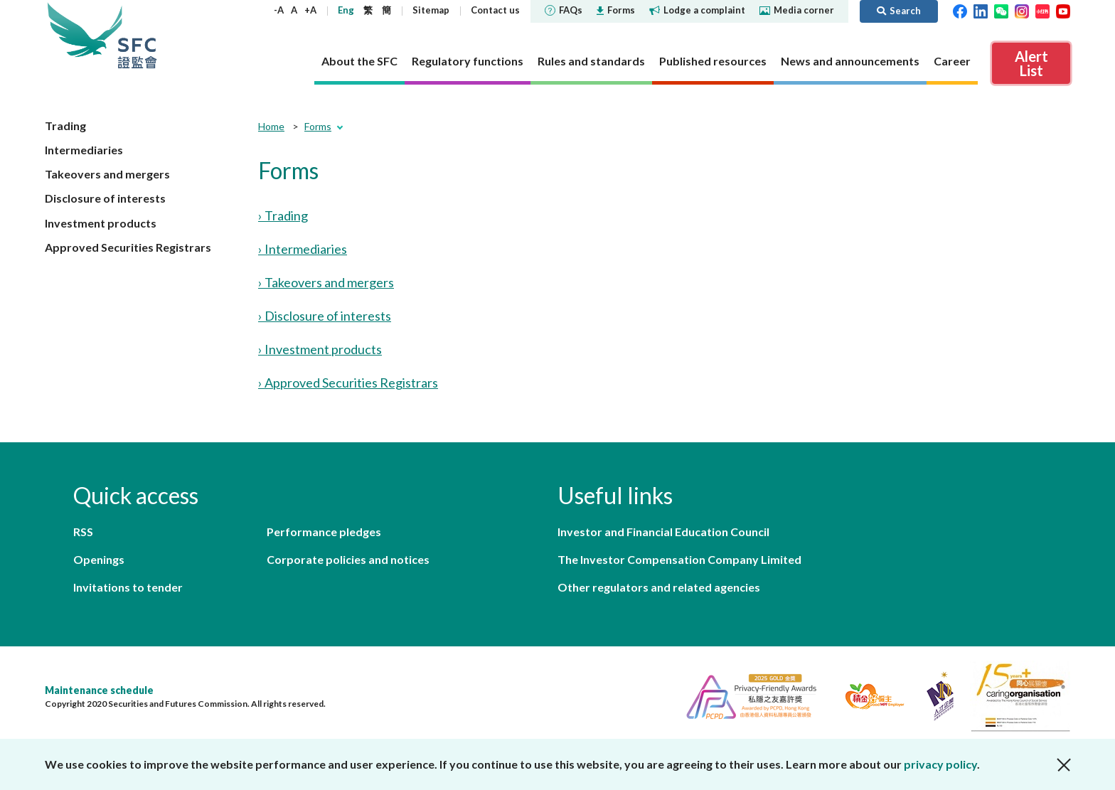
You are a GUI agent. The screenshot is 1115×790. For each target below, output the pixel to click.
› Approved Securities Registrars (348, 382)
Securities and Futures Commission (137, 35)
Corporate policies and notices (348, 559)
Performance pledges (324, 531)
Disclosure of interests (105, 198)
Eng (346, 10)
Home (271, 126)
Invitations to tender (128, 587)
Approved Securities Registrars (128, 247)
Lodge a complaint (697, 10)
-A (279, 10)
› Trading (283, 215)
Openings (98, 559)
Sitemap (430, 10)
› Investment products (320, 349)
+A (310, 10)
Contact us (495, 10)
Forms (616, 10)
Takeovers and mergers (107, 174)
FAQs (563, 10)
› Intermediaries (302, 249)
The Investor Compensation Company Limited (679, 559)
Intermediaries (84, 149)
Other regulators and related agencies (659, 587)
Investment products (100, 223)
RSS (83, 531)
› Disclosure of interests (324, 316)
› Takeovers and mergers (326, 282)
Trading (65, 125)
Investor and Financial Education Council (663, 531)
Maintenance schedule (99, 690)
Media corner (796, 10)
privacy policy (940, 764)
